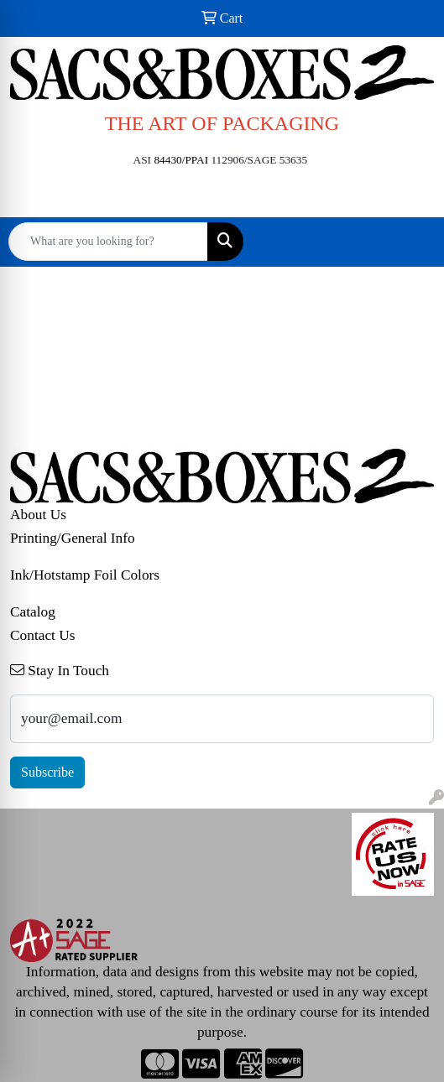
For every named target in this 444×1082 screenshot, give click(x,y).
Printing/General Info (72, 538)
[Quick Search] (108, 241)
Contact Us (43, 635)
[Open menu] (410, 241)
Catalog (32, 612)
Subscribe (47, 772)
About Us (38, 515)
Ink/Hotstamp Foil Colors (84, 575)
